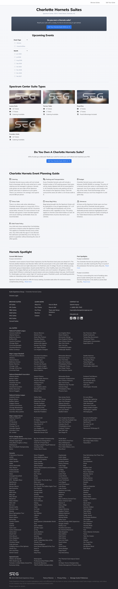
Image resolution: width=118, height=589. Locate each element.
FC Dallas (37, 420)
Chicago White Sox (15, 368)
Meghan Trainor (64, 511)
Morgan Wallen (64, 523)
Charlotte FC (13, 424)
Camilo (11, 523)
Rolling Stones (88, 478)
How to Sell (52, 307)
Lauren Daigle (63, 467)
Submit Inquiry (74, 304)
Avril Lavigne (13, 478)
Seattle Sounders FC (89, 420)
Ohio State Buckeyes (65, 445)
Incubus (36, 511)
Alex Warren (13, 467)
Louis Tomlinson (64, 480)
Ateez (11, 474)
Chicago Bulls (13, 385)
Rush (85, 484)
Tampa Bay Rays (88, 360)
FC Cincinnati (38, 418)
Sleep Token (87, 496)
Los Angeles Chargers (41, 349)
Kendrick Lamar (64, 461)
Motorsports (38, 559)
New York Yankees (64, 362)
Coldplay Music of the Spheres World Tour (18, 547)
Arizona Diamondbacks (16, 356)
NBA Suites (13, 310)
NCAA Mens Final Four (66, 441)
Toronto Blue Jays (89, 364)
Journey (36, 536)
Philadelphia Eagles (65, 347)
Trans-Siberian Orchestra (91, 532)
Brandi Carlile (13, 507)
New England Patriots (66, 339)
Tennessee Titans (88, 339)
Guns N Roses (38, 501)
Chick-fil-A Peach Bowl (41, 443)
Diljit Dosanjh (38, 465)
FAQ (50, 315)
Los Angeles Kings (40, 405)
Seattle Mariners (88, 356)
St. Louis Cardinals (89, 358)
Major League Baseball (16, 354)
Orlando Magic (63, 387)
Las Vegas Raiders (40, 347)
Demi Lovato (38, 461)
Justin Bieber (38, 538)
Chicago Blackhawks (16, 407)
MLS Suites (12, 318)
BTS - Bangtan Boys (15, 480)
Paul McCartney (64, 552)
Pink (84, 465)
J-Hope (36, 519)
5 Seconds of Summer (16, 455)
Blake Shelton (13, 501)
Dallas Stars (38, 397)
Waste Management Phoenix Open (70, 565)
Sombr (85, 501)
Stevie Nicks (87, 503)
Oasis (60, 544)
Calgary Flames (14, 403)
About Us (38, 304)
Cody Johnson (13, 544)
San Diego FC (63, 432)
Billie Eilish (12, 492)
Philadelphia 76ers (65, 389)
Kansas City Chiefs (40, 345)
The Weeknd (87, 523)
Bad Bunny (12, 482)
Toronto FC (86, 426)
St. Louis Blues (88, 397)
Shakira (85, 492)
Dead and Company (40, 459)
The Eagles (86, 519)
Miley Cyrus (62, 519)
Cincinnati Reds (14, 370)
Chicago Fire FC (14, 426)
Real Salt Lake (63, 430)
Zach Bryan (87, 548)
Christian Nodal (14, 542)
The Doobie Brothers (89, 517)
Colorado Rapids (14, 428)
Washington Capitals (90, 409)
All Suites (12, 304)
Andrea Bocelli (14, 470)
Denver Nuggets (14, 391)
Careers (37, 315)
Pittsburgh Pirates (64, 366)
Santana (86, 490)
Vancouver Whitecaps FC (91, 428)
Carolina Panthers (15, 341)
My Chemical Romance (66, 530)
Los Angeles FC (39, 428)
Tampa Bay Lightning (90, 399)
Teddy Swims (87, 515)
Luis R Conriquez (64, 484)
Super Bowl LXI (88, 343)
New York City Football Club (68, 420)
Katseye (36, 550)
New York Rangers (64, 401)
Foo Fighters (38, 488)
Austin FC (12, 420)
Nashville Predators (40, 412)
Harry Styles (38, 505)
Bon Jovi (12, 505)
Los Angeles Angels (40, 366)
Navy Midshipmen (64, 443)
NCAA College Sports (16, 436)
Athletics (12, 358)
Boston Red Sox (14, 364)
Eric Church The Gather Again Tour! (45, 486)
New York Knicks (64, 383)
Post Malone (87, 470)
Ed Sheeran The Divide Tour (43, 480)
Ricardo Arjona (88, 474)
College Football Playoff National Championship (44, 446)
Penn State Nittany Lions (66, 447)
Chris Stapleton (14, 538)
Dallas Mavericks (14, 389)
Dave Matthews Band (41, 457)
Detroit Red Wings (40, 399)
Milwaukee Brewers (65, 356)
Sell (110, 2)
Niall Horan (62, 536)
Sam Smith (86, 488)
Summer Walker (88, 507)
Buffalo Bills (13, 339)
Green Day (37, 499)
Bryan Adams (13, 517)
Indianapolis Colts (39, 341)
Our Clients (38, 307)
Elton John (37, 482)
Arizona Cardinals (15, 333)
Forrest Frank (38, 490)
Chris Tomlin (13, 540)
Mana (60, 496)
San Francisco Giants (65, 370)
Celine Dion (13, 532)
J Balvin (36, 515)
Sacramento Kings (89, 378)
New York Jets (63, 345)
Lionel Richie (63, 476)
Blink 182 (12, 503)
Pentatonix (86, 459)
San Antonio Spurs (89, 380)
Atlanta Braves (14, 360)
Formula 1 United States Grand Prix (20, 563)
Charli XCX (12, 534)
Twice (85, 534)
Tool (84, 530)
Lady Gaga (62, 465)
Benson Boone (14, 486)
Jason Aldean (38, 525)
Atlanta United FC (15, 418)
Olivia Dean (62, 546)
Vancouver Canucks (89, 405)
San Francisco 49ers (89, 333)
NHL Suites (12, 315)
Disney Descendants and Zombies (45, 467)
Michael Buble (63, 517)
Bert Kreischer (13, 488)
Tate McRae (87, 511)
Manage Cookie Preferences (79, 578)
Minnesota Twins (64, 358)
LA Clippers (37, 385)
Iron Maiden (38, 513)
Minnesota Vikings (64, 337)
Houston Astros (39, 362)
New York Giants (64, 343)
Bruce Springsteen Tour (16, 513)
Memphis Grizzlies (40, 389)
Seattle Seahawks (89, 335)
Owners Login (13, 295)
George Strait (38, 492)
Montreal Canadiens (40, 409)
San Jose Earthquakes (90, 418)
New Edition (62, 534)
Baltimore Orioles (14, 362)
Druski (36, 478)
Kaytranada (62, 455)
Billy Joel (12, 494)
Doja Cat (37, 472)
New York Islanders (65, 399)
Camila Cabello (14, 521)
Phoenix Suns (63, 391)
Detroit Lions (38, 335)
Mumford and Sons (65, 528)
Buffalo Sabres (14, 401)
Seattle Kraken (63, 412)
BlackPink (12, 499)
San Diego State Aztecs (90, 441)
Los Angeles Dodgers (40, 368)
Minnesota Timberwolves (67, 378)
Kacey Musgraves (39, 544)
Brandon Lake (13, 509)
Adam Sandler (13, 461)
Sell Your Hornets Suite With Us (59, 27)
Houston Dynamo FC (40, 422)
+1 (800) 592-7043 (76, 307)
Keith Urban (62, 457)
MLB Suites (12, 313)
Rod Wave (86, 476)
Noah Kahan (63, 542)
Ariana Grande (14, 472)
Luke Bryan (62, 486)
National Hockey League (17, 395)
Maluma (61, 494)
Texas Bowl (87, 443)
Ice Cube (36, 509)
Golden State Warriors (41, 378)
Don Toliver (37, 474)
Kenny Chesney (63, 463)
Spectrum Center (48, 13)
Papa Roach (62, 550)
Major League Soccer (16, 416)
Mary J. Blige (63, 505)
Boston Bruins (13, 399)
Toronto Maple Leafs (89, 401)
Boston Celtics (13, 378)
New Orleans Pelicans (66, 380)
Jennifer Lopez (38, 528)
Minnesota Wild (39, 407)
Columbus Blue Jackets (16, 412)
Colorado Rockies (39, 358)
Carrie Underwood (15, 530)
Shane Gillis (87, 494)
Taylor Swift (87, 513)
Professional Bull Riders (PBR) (43, 561)
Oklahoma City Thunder (66, 385)
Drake (36, 476)
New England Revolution (67, 418)
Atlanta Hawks (14, 376)
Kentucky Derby (14, 565)
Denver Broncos (39, 333)
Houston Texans (39, 339)
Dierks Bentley (38, 463)
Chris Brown (13, 536)
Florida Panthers (39, 403)
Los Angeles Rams (64, 333)
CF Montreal (13, 422)
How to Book (53, 304)
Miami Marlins (38, 370)
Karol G (36, 548)
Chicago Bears (14, 343)
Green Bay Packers (40, 337)
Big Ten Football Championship (44, 438)
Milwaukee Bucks (64, 376)
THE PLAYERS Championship (43, 565)
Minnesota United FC (40, 430)
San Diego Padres (64, 368)
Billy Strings (13, 496)
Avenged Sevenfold (15, 476)
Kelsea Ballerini (63, 459)
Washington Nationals (90, 366)
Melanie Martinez (64, 513)
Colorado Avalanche (15, 409)
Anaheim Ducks (14, 397)
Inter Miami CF (38, 424)
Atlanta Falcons (14, 335)
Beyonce (12, 490)
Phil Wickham (87, 461)
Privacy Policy (62, 578)
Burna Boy (12, 519)
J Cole (36, 517)
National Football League (17, 331)
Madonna (62, 492)
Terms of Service (48, 578)
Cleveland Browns (15, 347)
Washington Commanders (91, 341)
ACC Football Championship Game (20, 438)
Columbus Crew (14, 430)
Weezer (85, 540)
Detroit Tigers (38, 360)
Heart (36, 507)
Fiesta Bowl (62, 438)
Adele (11, 463)
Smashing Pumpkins (89, 499)
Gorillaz (36, 494)
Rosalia (85, 482)
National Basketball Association (19, 374)
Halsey (36, 503)
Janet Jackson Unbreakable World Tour (45, 522)
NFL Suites (12, 307)
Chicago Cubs (13, 366)
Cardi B (11, 525)
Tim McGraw (87, 528)
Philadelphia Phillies (65, 364)
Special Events (14, 557)
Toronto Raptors (88, 383)
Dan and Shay (13, 550)
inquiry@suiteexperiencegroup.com (81, 310)
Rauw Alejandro (88, 472)
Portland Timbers (64, 428)
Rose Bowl (62, 449)
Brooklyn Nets (13, 380)
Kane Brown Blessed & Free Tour (44, 546)
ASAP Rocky (13, 459)
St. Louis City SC (88, 424)
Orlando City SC (64, 424)
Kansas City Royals (40, 364)
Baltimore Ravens (15, 337)
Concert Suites (13, 321)
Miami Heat (37, 391)
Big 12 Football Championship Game (19, 448)
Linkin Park (62, 474)
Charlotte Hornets (15, 383)
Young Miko (87, 544)
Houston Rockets (39, 380)
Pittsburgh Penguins (65, 407)
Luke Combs (62, 488)
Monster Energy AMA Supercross (69, 521)
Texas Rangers (88, 362)
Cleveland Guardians (40, 356)
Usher (85, 538)
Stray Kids (86, 505)
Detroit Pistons (38, 376)
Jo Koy (36, 530)
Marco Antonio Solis (65, 501)
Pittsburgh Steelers (65, 349)
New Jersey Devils (64, 397)
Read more (28, 282)
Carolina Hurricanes (15, 405)
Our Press (38, 310)
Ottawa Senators (64, 403)
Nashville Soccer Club (41, 432)
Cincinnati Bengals (15, 345)
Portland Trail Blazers (90, 376)
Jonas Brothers (38, 532)
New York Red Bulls (65, 422)
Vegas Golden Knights (90, 407)
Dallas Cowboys (14, 349)
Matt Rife (61, 507)
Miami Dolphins (64, 335)
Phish (85, 463)
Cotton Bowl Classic (40, 449)
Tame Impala (87, 509)
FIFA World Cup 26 (15, 561)
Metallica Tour (63, 515)
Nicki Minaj (62, 538)
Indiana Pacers (39, 383)
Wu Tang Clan (88, 542)
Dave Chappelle (39, 455)
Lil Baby (61, 470)
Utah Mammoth (88, 403)
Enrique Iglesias (39, 484)
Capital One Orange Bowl (42, 441)
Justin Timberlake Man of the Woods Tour (43, 541)
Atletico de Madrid (15, 559)
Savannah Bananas (40, 563)
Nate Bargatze (63, 532)
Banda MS (12, 484)
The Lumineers (88, 521)
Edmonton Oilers (39, 401)
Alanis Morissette (14, 465)
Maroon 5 (62, 503)
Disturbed (37, 470)
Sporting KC (87, 422)
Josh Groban (38, 534)
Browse (95, 2)
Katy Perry (37, 552)
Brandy (11, 511)
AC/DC (11, 457)
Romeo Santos (88, 480)
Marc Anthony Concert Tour (67, 499)
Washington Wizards (90, 387)
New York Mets (63, 360)
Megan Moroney (64, 509)
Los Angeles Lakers (40, 387)
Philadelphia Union (65, 426)
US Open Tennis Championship (69, 563)
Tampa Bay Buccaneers (90, 337)
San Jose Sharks (64, 409)
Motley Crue (62, 525)
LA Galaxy (37, 426)
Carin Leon (12, 528)
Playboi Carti (87, 467)
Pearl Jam (86, 457)
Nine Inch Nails (63, 540)
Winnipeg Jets (87, 412)
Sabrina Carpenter (89, 486)
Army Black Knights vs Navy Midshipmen (18, 444)
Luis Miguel (62, 482)
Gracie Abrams (38, 496)
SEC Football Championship (92, 438)
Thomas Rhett (87, 525)
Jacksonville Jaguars (40, 343)
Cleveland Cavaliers (15, 387)
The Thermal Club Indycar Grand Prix (69, 560)
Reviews (37, 313)
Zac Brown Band (88, 546)
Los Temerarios (63, 478)
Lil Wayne (62, 472)
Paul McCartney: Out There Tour (93, 455)
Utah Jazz (86, 385)
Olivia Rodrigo (63, 548)
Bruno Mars (13, 515)
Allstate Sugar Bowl (15, 441)
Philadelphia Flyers (65, 405)
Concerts (12, 453)
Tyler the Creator (88, 536)
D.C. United (12, 432)
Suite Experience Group (16, 292)
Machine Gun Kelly (65, 490)
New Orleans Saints (65, 341)
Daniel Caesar (13, 552)
